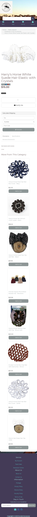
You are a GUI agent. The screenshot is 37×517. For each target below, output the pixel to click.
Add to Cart (18, 191)
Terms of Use (18, 497)
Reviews (8, 139)
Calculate (18, 129)
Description (6, 136)
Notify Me (18, 105)
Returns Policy (18, 490)
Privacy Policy (18, 486)
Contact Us (18, 477)
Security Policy (18, 493)
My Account (18, 461)
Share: (6, 84)
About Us (18, 473)
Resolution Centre (18, 468)
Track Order (18, 464)
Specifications (16, 136)
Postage (18, 483)
